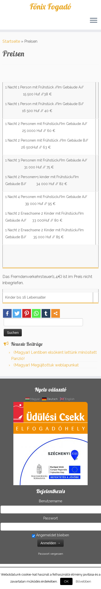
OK (66, 581)
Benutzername (50, 501)
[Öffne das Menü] (93, 20)
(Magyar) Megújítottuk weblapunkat (46, 365)
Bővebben (83, 581)
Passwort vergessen (50, 553)
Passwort (50, 518)
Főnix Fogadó (51, 6)
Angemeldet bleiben (50, 535)
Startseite (11, 41)
